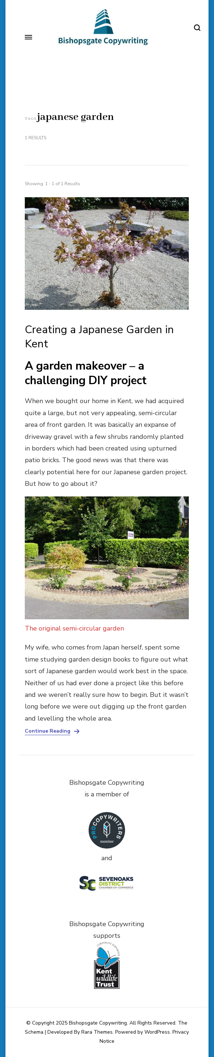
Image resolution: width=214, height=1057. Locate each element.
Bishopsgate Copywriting (98, 1022)
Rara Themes (97, 1032)
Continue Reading (47, 731)
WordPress (157, 1032)
